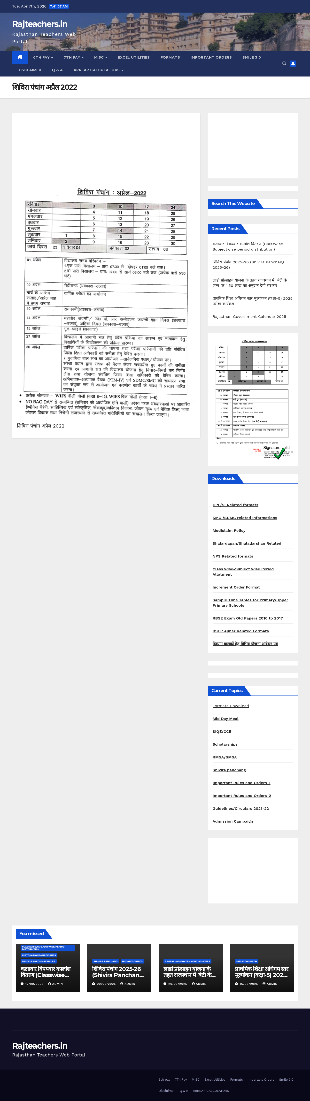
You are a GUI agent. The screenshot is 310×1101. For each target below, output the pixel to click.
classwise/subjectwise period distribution (43, 947)
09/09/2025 (107, 984)
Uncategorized (132, 961)
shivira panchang (105, 961)
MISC (99, 57)
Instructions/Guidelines (39, 955)
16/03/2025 (249, 984)
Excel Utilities (134, 57)
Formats (170, 57)
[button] (284, 63)
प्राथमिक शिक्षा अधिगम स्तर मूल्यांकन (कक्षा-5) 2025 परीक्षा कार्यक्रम (261, 975)
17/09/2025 (35, 984)
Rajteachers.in (39, 24)
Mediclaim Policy (229, 530)
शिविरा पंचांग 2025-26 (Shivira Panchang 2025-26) (117, 975)
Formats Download (231, 705)
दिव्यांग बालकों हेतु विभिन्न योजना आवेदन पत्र (245, 644)
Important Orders (211, 57)
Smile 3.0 (251, 57)
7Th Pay (72, 57)
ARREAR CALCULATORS (97, 70)
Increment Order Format (236, 587)
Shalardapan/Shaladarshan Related (247, 543)
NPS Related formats (233, 556)
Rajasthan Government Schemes (187, 961)
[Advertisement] (106, 151)
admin (55, 984)
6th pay (42, 57)
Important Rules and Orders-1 (242, 782)
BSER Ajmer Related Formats (241, 631)
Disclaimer (29, 70)
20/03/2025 (178, 984)
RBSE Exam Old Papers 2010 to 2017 (248, 618)
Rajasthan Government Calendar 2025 (249, 316)
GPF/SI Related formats (235, 505)
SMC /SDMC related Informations (245, 517)
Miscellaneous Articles (38, 961)
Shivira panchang (229, 770)
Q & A (57, 70)
